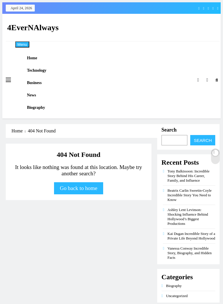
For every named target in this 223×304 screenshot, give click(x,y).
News (35, 106)
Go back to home (78, 204)
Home (36, 60)
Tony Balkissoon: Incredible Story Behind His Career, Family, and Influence (188, 192)
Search (169, 146)
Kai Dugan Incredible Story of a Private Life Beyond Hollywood (191, 252)
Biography (40, 122)
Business (38, 91)
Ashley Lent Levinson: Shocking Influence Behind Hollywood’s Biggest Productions (188, 233)
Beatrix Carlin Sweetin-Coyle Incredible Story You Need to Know (190, 211)
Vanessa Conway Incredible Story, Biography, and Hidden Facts (190, 269)
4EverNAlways (33, 27)
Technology (41, 75)
